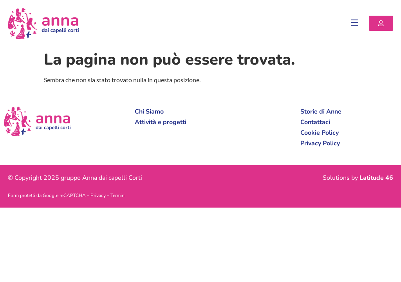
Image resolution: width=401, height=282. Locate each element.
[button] (354, 23)
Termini (118, 195)
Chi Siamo (149, 111)
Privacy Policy (320, 143)
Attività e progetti (160, 122)
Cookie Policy (319, 132)
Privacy (98, 195)
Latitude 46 (376, 178)
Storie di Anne (320, 111)
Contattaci (315, 122)
